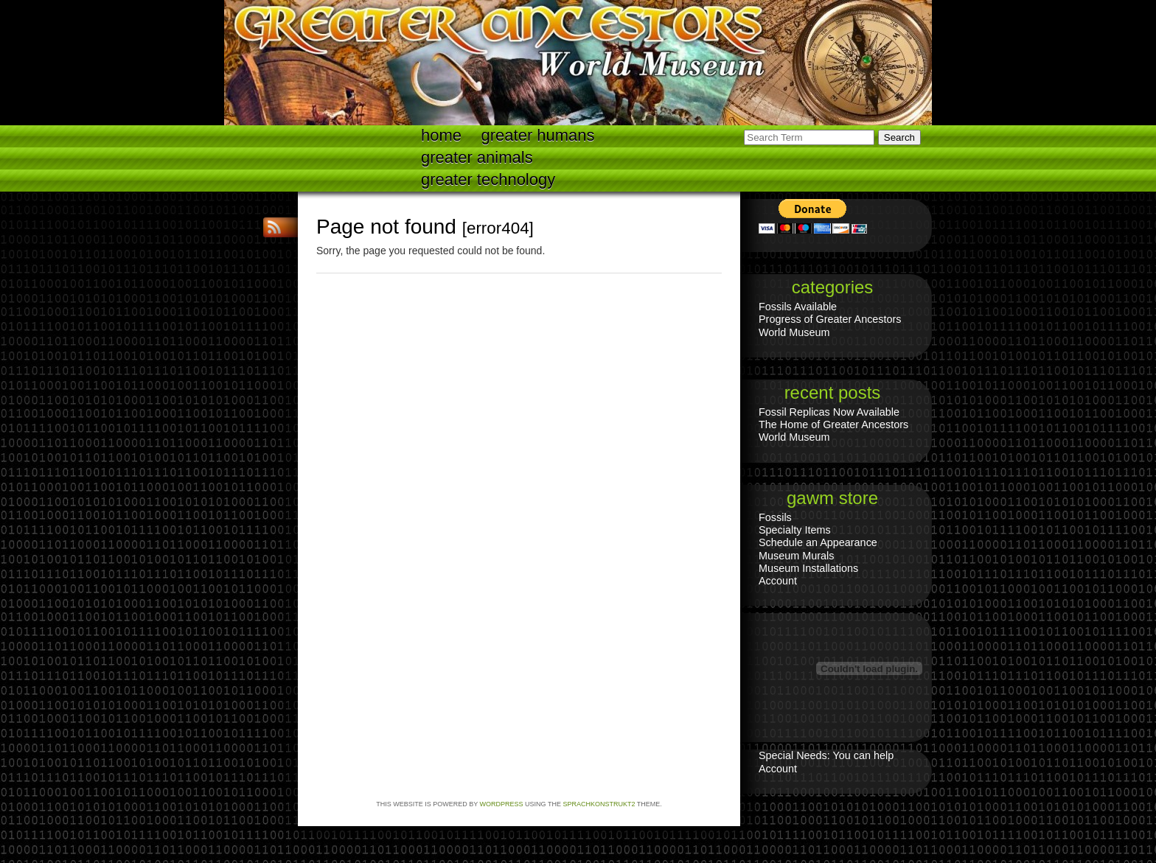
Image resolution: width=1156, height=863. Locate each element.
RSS (276, 227)
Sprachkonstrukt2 (599, 804)
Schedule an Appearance (818, 542)
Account (778, 581)
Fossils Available (798, 306)
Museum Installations (808, 568)
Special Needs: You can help (826, 755)
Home (441, 135)
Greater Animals (477, 157)
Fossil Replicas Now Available (829, 412)
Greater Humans (538, 135)
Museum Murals (796, 556)
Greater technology (488, 179)
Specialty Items (795, 530)
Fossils (775, 517)
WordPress (501, 804)
